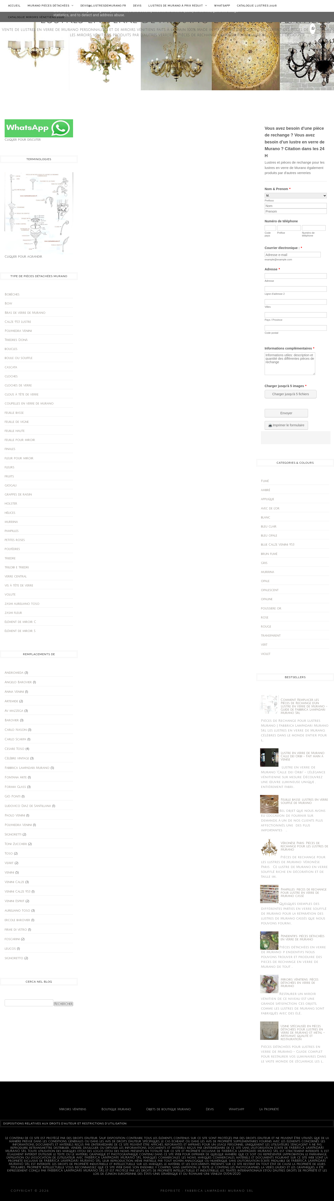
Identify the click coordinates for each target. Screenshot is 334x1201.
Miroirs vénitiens (72, 1109)
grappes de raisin (18, 494)
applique (267, 499)
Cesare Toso (14, 749)
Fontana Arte (16, 777)
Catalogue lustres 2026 (257, 5)
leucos (10, 948)
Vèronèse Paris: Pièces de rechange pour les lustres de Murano (304, 846)
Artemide (11, 701)
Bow (8, 303)
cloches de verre (18, 385)
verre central (16, 576)
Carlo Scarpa (15, 739)
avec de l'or (270, 508)
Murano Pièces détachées (51, 5)
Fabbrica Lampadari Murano (27, 768)
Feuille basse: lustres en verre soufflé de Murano (304, 801)
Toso (9, 853)
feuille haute (15, 431)
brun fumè (269, 554)
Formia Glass (15, 787)
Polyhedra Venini (18, 331)
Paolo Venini (15, 815)
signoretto (14, 958)
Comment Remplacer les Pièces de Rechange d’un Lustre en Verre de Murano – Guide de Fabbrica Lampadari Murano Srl (304, 706)
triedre (10, 558)
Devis (137, 5)
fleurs (9, 467)
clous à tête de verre (22, 394)
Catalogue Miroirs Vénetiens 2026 (36, 17)
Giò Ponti (12, 796)
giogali (10, 485)
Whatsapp (222, 5)
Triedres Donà (16, 340)
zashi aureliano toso (22, 603)
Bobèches (12, 294)
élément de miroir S (20, 631)
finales (10, 449)
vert (264, 644)
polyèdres (12, 549)
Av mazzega (14, 710)
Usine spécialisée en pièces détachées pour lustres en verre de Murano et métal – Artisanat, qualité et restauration (303, 1033)
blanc (265, 517)
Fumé (265, 481)
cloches (11, 376)
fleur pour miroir (19, 458)
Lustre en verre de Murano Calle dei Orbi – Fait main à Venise (302, 756)
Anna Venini (14, 691)
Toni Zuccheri (16, 844)
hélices (10, 513)
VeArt (9, 863)
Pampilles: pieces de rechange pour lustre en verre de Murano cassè (304, 893)
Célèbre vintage (17, 758)
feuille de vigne (17, 422)
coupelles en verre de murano (29, 403)
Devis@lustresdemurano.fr (103, 5)
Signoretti (13, 834)
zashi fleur (13, 613)
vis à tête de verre (19, 585)
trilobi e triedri (17, 567)
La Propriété (269, 1109)
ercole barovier (17, 920)
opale (265, 581)
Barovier (12, 720)
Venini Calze (14, 882)
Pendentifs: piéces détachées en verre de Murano (302, 938)
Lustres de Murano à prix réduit (177, 5)
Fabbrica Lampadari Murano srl (289, 1190)
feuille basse (14, 412)
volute (10, 594)
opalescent (270, 590)
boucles (11, 349)
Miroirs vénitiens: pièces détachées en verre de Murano (299, 983)
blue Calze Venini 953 (277, 544)
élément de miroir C (20, 622)
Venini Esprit (14, 901)
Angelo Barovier (18, 682)
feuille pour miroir (20, 440)
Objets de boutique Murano (168, 1109)
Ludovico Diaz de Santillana (28, 806)
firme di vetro (16, 929)
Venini (9, 872)
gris (264, 563)
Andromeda (14, 672)
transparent (271, 635)
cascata (11, 367)
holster (11, 503)
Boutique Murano (116, 1109)
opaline (267, 599)
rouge (266, 626)
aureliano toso (17, 910)
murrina (11, 522)
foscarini (12, 939)
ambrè (265, 490)
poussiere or (271, 608)
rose (264, 617)
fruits (9, 476)
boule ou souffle (18, 358)
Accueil (14, 5)
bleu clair (268, 526)
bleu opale (269, 535)
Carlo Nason (16, 730)
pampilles (12, 531)
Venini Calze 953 (17, 891)
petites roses (15, 540)
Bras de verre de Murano (25, 312)
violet (265, 654)
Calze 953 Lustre (18, 322)
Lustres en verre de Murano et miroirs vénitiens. (105, 1190)
